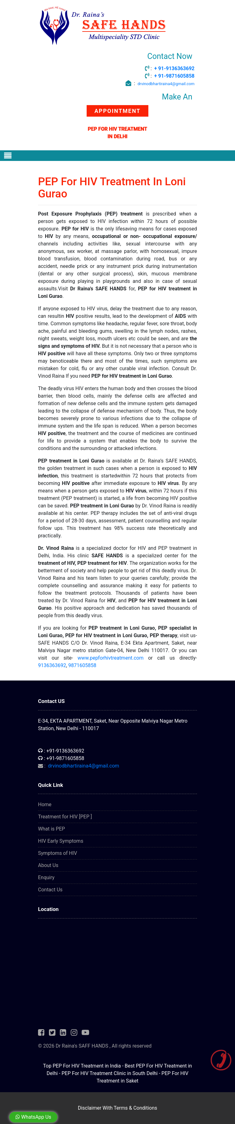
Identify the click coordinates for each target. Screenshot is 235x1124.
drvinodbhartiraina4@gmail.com (165, 83)
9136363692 (52, 665)
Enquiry (46, 877)
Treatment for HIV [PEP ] (65, 817)
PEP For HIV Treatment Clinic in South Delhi (109, 1073)
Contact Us (50, 890)
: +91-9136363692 (61, 751)
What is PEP (51, 829)
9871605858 (82, 665)
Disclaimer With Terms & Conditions (117, 1108)
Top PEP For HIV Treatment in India (82, 1066)
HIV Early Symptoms (60, 841)
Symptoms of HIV (57, 853)
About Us (48, 865)
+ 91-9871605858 (174, 76)
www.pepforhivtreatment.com (111, 658)
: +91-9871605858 (61, 758)
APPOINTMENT (117, 111)
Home (44, 804)
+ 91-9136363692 (174, 68)
